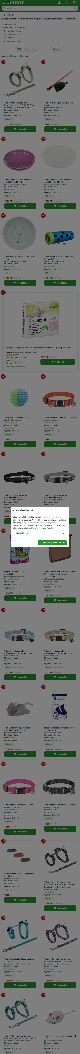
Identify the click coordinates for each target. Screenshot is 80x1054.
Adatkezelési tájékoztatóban (35, 528)
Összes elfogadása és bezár (52, 543)
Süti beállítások (22, 533)
